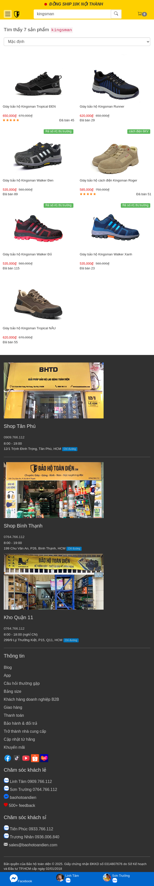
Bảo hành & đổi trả (20, 723)
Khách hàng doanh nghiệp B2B (31, 699)
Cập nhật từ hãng (19, 739)
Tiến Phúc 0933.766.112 (28, 829)
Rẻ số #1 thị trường (58, 131)
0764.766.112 (14, 537)
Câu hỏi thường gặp (22, 683)
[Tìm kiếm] (72, 14)
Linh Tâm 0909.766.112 (28, 781)
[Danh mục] (8, 14)
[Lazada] (44, 758)
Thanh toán (14, 715)
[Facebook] (8, 758)
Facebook (21, 878)
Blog (8, 667)
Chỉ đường (70, 449)
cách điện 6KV (139, 131)
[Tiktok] (17, 758)
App (7, 675)
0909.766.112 (14, 437)
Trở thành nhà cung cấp (25, 731)
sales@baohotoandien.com (30, 845)
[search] (77, 41)
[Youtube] (26, 758)
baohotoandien (20, 797)
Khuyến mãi (14, 747)
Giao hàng (13, 707)
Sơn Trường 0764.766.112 (30, 789)
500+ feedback (19, 805)
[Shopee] (35, 758)
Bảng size (12, 691)
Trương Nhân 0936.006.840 (31, 837)
